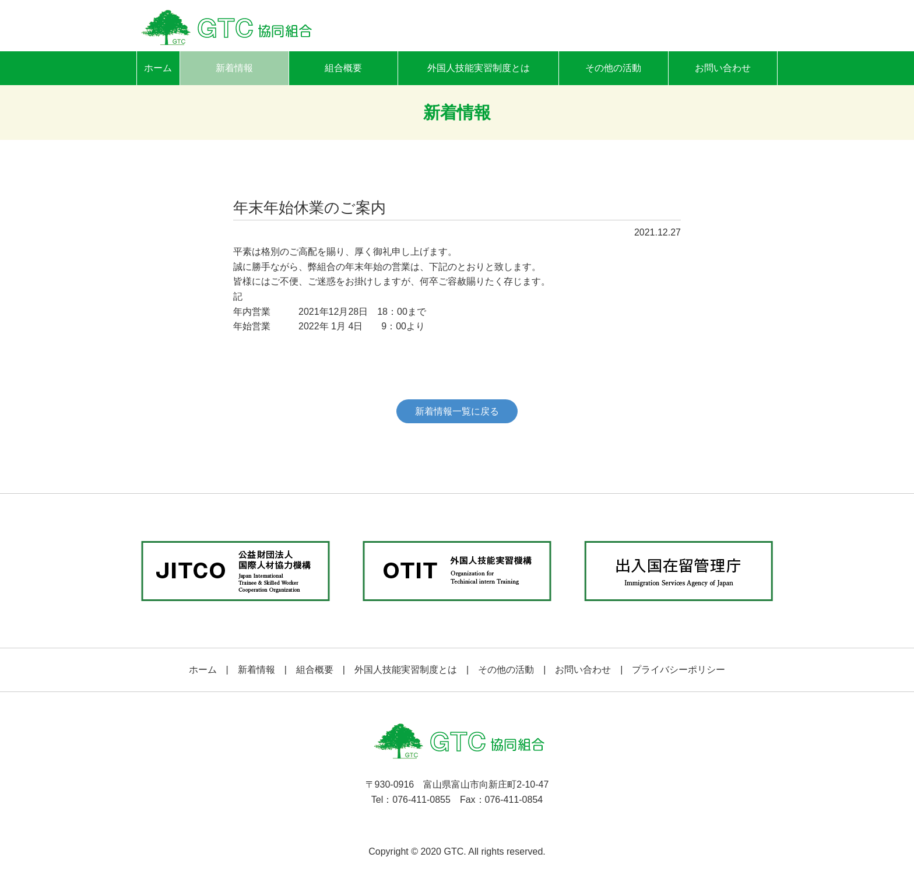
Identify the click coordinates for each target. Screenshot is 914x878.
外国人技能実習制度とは (478, 68)
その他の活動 (613, 68)
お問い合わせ (723, 68)
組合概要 (343, 68)
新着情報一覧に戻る (457, 411)
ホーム (158, 68)
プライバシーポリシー (678, 670)
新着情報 (234, 68)
